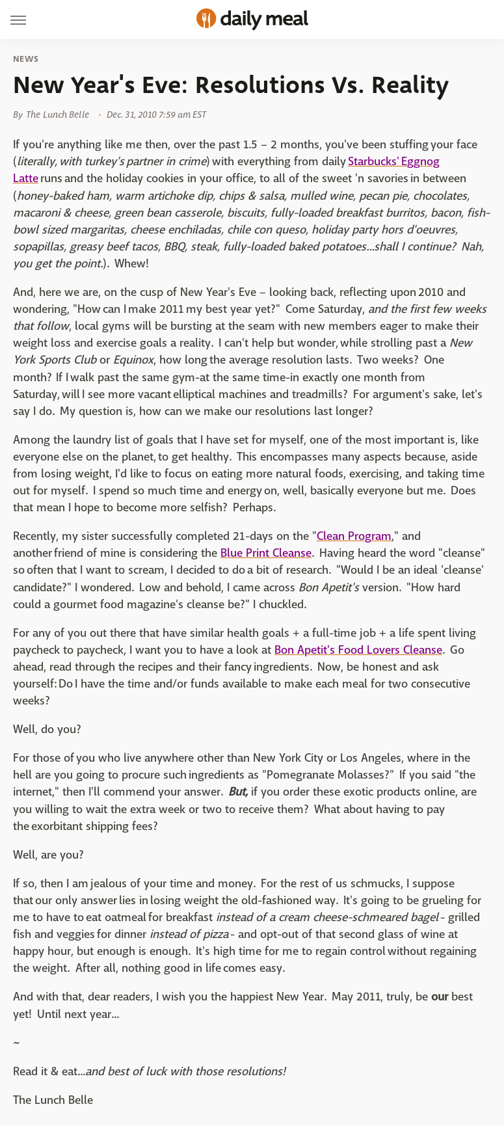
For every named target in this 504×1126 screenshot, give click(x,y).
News (25, 59)
